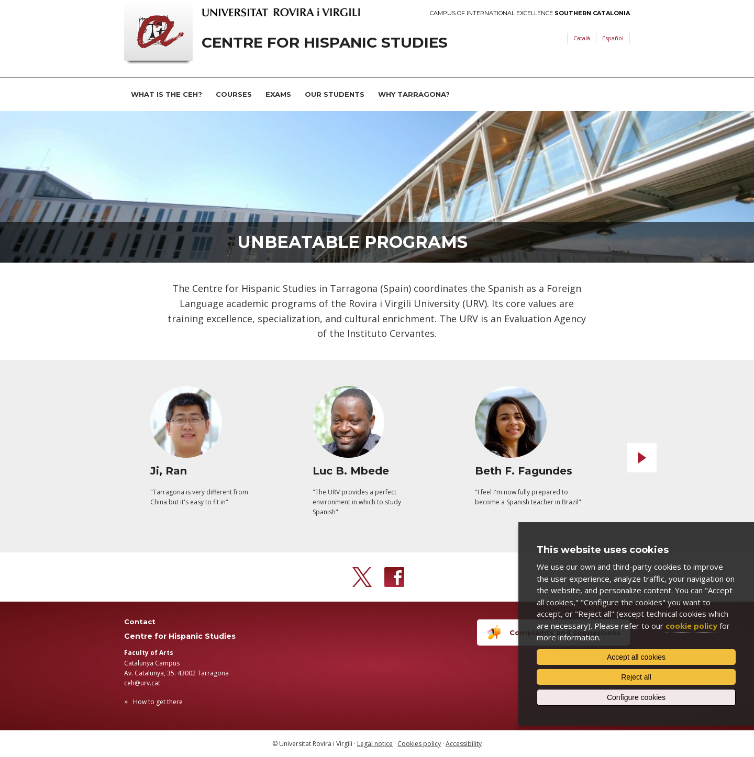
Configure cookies (636, 697)
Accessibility (464, 743)
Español (613, 38)
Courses (234, 94)
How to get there (158, 701)
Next (642, 457)
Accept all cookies (636, 657)
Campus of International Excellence (530, 13)
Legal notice (375, 743)
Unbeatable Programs (353, 242)
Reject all (636, 677)
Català (581, 38)
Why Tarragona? (414, 94)
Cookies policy (419, 743)
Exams (278, 94)
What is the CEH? (166, 94)
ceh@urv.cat (142, 683)
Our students (334, 94)
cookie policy (691, 625)
